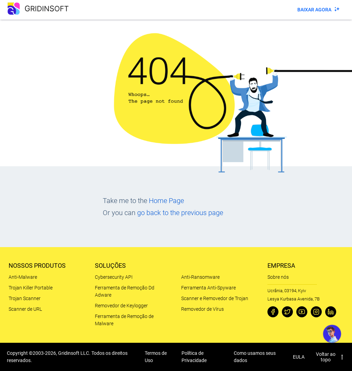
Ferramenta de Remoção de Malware (124, 320)
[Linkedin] (330, 311)
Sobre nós (278, 277)
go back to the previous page (180, 213)
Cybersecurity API (114, 277)
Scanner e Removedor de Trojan (214, 298)
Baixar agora (314, 9)
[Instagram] (316, 311)
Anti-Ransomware (200, 277)
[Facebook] (272, 311)
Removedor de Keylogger (121, 305)
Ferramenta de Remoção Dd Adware (124, 291)
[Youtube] (301, 311)
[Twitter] (287, 311)
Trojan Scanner (25, 298)
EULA (299, 357)
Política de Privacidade (194, 356)
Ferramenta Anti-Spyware (208, 287)
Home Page (166, 201)
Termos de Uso (156, 356)
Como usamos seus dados (255, 356)
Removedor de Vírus (202, 309)
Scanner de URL (25, 309)
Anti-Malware (23, 277)
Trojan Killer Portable (31, 287)
